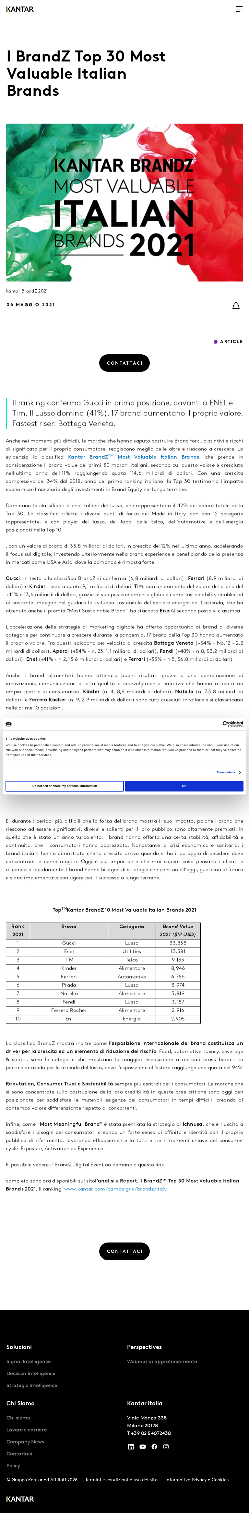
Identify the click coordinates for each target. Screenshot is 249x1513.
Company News (25, 1442)
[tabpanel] (64, 1374)
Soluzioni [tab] (19, 1347)
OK (184, 786)
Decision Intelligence (30, 1373)
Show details (225, 772)
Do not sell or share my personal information (64, 786)
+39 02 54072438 (151, 1433)
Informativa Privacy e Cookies (197, 1480)
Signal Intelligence (28, 1361)
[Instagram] (166, 1448)
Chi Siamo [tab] (20, 1404)
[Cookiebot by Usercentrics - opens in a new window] (215, 724)
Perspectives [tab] (144, 1347)
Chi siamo (18, 1418)
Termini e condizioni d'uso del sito (121, 1480)
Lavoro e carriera (26, 1430)
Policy (13, 1466)
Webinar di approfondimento (162, 1361)
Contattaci (19, 1454)
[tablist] (124, 1411)
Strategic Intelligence (31, 1385)
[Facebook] (154, 1448)
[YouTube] (131, 1448)
